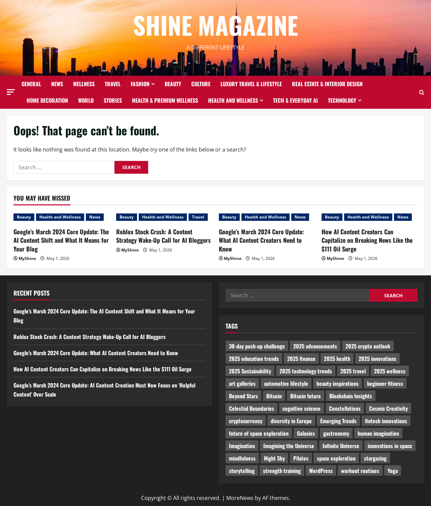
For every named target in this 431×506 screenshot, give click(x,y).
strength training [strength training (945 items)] (282, 471)
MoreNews (240, 498)
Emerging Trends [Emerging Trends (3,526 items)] (338, 421)
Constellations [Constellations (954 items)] (345, 408)
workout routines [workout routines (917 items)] (360, 471)
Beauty (173, 84)
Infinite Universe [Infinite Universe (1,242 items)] (341, 446)
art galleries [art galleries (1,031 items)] (242, 383)
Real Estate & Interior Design (327, 84)
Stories (113, 100)
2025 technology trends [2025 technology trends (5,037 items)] (305, 371)
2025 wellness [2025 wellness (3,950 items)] (389, 371)
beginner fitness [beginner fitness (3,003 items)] (385, 383)
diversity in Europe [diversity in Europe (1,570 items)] (291, 421)
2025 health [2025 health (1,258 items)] (337, 359)
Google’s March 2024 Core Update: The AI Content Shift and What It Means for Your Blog (61, 240)
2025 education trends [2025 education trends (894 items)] (254, 359)
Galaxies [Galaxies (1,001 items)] (306, 433)
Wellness (84, 84)
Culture (200, 84)
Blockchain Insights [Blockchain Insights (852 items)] (350, 396)
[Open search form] (421, 92)
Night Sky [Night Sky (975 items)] (274, 458)
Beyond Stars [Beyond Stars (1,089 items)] (243, 396)
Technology (342, 100)
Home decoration (47, 100)
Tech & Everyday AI (295, 100)
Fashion (140, 84)
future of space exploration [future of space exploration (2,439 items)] (259, 433)
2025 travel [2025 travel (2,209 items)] (353, 371)
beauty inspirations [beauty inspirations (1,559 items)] (338, 383)
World (86, 100)
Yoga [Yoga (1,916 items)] (393, 471)
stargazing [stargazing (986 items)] (375, 458)
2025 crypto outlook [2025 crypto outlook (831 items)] (367, 346)
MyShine (27, 258)
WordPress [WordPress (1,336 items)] (321, 471)
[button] (11, 92)
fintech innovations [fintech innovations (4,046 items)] (386, 421)
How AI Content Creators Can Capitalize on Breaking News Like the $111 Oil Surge (367, 240)
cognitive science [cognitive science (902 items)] (302, 408)
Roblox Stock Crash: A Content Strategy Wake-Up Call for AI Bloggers (163, 235)
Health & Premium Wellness (165, 100)
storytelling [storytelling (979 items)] (242, 471)
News (57, 84)
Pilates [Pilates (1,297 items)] (300, 458)
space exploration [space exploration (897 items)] (336, 458)
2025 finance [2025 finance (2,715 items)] (301, 359)
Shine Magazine (215, 25)
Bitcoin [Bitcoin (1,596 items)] (274, 396)
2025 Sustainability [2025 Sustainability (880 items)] (250, 371)
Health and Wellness (233, 100)
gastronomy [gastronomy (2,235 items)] (336, 433)
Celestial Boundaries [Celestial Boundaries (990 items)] (251, 408)
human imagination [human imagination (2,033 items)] (378, 433)
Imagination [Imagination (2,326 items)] (242, 446)
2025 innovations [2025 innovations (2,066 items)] (377, 359)
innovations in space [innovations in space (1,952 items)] (390, 446)
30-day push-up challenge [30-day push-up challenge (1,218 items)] (257, 346)
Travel (113, 84)
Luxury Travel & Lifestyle (251, 84)
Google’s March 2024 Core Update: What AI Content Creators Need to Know (261, 240)
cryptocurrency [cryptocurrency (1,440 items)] (245, 421)
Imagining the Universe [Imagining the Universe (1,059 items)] (288, 446)
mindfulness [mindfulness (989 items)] (242, 458)
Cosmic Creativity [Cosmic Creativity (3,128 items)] (388, 408)
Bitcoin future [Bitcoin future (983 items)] (305, 396)
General (31, 84)
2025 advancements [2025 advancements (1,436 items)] (315, 346)
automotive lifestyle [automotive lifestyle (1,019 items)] (286, 383)
